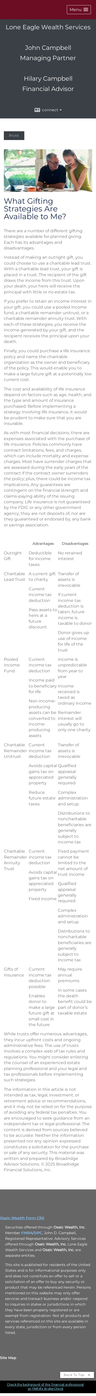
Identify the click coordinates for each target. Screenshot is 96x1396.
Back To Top (77, 1375)
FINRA (27, 1233)
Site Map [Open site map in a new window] (8, 1357)
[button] (79, 9)
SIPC (38, 1233)
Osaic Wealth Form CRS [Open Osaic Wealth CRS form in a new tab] (22, 1218)
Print (14, 135)
